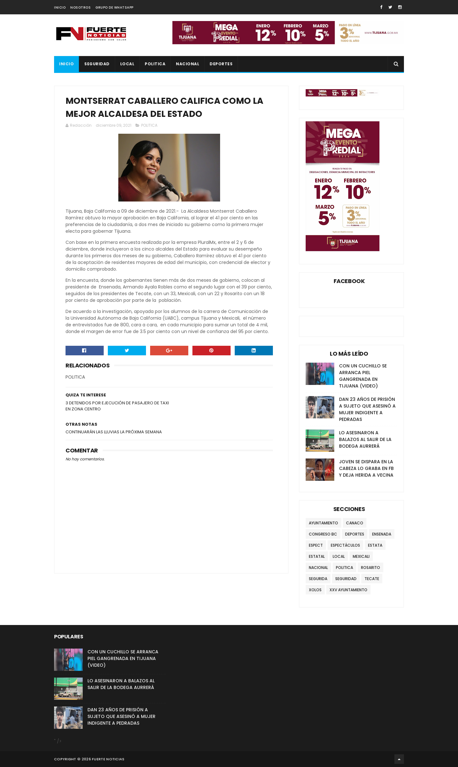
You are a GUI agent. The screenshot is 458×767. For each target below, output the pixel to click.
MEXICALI (361, 556)
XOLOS (315, 590)
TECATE (371, 578)
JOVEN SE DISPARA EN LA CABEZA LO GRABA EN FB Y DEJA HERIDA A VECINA (366, 468)
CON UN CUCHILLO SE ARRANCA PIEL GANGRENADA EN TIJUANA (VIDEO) (363, 376)
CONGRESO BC (323, 534)
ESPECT (316, 545)
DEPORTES (221, 64)
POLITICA (155, 64)
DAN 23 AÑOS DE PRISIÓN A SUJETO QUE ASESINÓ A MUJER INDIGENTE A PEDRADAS (367, 409)
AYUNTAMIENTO (323, 523)
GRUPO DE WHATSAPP (114, 7)
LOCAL (127, 64)
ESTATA (375, 545)
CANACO (354, 523)
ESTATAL (317, 556)
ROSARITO (370, 567)
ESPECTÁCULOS (345, 545)
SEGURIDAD (97, 64)
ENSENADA (381, 534)
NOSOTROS (80, 7)
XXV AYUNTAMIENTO (348, 590)
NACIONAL (187, 64)
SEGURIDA (318, 578)
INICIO (60, 7)
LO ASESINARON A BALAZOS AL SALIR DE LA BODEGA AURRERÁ (365, 439)
